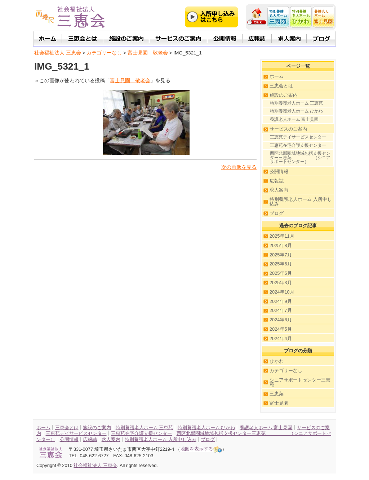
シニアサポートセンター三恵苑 (300, 382)
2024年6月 (281, 319)
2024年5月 (281, 329)
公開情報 (279, 171)
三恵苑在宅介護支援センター (298, 145)
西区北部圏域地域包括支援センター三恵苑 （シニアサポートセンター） (300, 157)
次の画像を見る (239, 167)
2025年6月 (281, 264)
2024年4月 (281, 338)
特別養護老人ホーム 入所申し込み (301, 202)
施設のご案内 (284, 95)
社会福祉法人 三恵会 (57, 53)
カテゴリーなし (286, 370)
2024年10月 (282, 292)
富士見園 (279, 403)
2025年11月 (282, 236)
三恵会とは (281, 85)
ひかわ (277, 361)
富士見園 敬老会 (148, 53)
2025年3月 (281, 282)
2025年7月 (281, 254)
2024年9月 (281, 301)
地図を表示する (201, 449)
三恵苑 (277, 393)
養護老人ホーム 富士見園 (294, 119)
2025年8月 (281, 245)
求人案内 (279, 190)
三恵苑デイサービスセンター (298, 137)
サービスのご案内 (288, 129)
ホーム (277, 76)
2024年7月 (281, 310)
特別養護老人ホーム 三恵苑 (296, 103)
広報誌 (277, 181)
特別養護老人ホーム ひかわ (296, 111)
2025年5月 (281, 273)
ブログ (277, 213)
